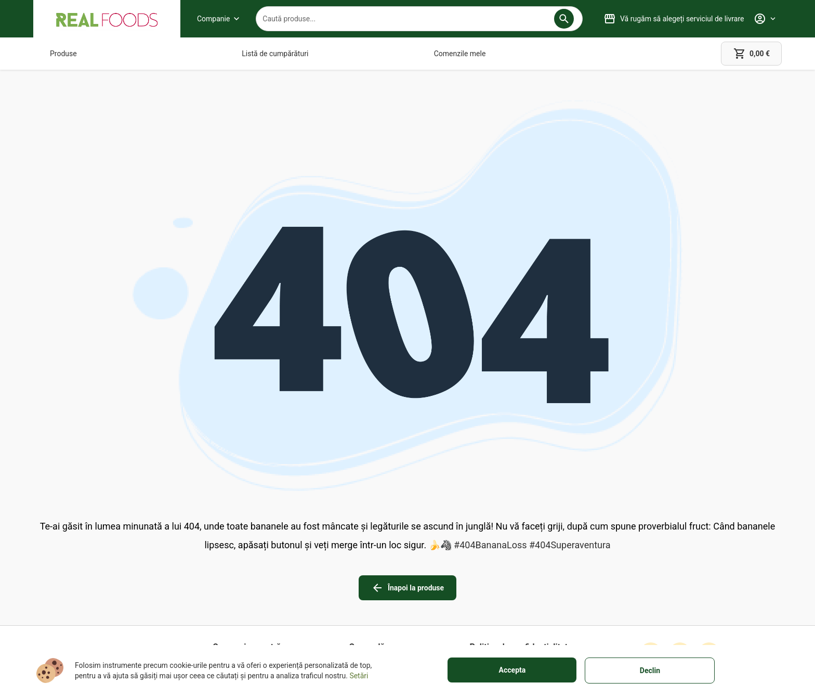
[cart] (751, 54)
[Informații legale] (521, 560)
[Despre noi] (247, 545)
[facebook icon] (650, 537)
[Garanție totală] (375, 545)
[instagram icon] (679, 537)
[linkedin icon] (709, 537)
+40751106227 (109, 574)
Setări (358, 676)
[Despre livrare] (375, 560)
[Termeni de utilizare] (521, 545)
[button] (564, 18)
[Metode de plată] (375, 575)
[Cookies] (521, 575)
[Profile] (764, 18)
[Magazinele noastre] (247, 560)
